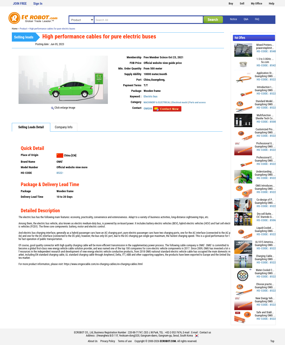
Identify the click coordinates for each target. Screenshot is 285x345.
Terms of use (125, 341)
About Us (92, 341)
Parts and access (197, 102)
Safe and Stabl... (265, 312)
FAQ (257, 19)
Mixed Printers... (265, 44)
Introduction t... (265, 87)
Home (14, 28)
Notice (233, 19)
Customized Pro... (265, 129)
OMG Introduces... (265, 185)
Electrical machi (179, 102)
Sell (242, 3)
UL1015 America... (265, 242)
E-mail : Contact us (201, 332)
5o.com (265, 62)
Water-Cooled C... (265, 270)
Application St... (265, 73)
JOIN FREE (20, 4)
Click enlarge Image (63, 107)
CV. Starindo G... (265, 217)
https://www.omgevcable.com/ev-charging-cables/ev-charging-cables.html (103, 264)
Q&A (246, 19)
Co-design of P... (265, 199)
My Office (256, 3)
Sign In (37, 4)
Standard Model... (265, 101)
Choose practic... (265, 284)
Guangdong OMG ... (265, 76)
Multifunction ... (265, 115)
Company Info (64, 127)
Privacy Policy (107, 341)
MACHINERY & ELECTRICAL (157, 102)
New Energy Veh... (265, 298)
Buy (231, 3)
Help (271, 3)
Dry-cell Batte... (265, 213)
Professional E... (265, 157)
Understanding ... (265, 171)
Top (272, 341)
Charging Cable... (265, 256)
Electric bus (150, 96)
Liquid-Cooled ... (265, 227)
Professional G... (265, 143)
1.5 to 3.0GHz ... (265, 59)
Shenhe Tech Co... (265, 118)
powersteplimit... (265, 48)
